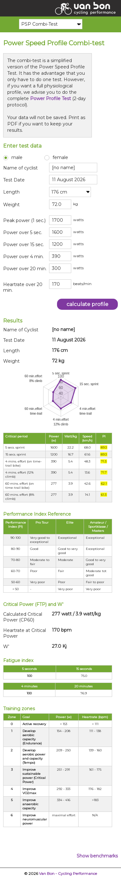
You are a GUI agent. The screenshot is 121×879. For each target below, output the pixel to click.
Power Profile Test (50, 98)
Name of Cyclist (20, 330)
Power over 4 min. (23, 256)
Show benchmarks (97, 856)
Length (11, 192)
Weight (11, 204)
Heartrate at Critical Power (24, 633)
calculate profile (87, 304)
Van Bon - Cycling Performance (68, 873)
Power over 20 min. (25, 268)
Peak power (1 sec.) (24, 220)
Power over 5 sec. (22, 232)
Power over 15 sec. (23, 244)
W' (6, 646)
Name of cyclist (20, 168)
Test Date (14, 180)
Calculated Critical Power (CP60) (22, 617)
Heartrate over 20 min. (22, 287)
